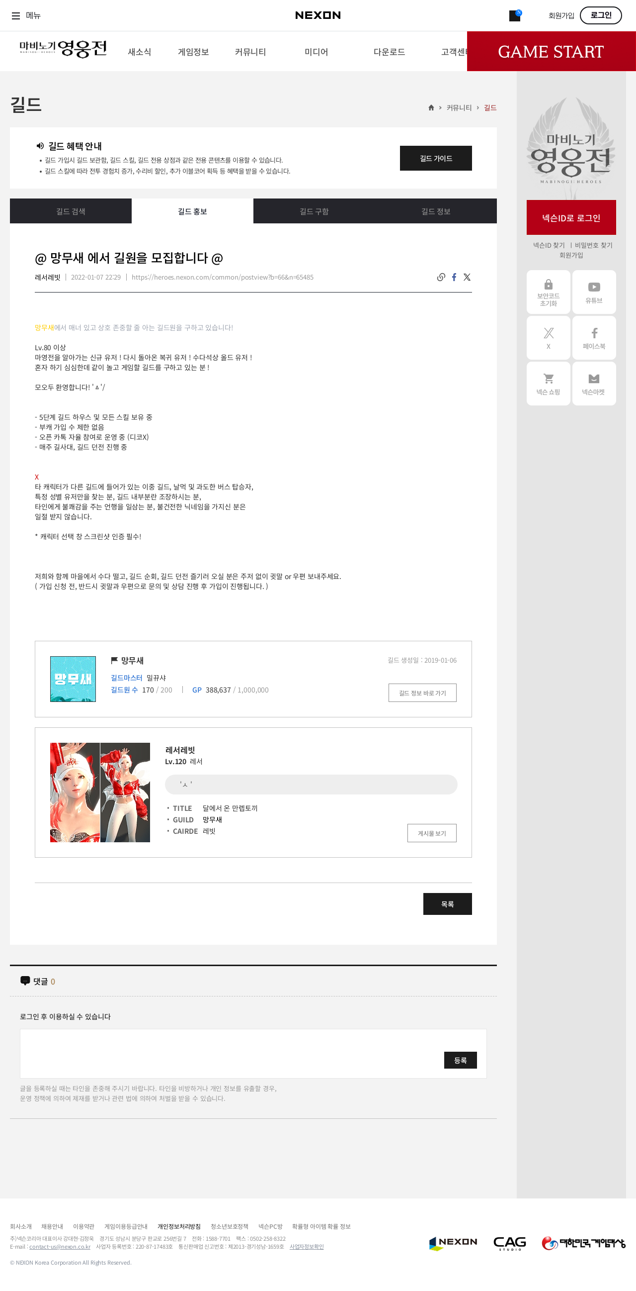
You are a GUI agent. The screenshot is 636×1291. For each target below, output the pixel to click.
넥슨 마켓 (594, 383)
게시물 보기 (432, 833)
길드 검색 (70, 211)
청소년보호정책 (229, 1226)
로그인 (601, 15)
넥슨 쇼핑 (548, 383)
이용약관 (83, 1226)
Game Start (551, 51)
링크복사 (441, 277)
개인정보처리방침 (179, 1226)
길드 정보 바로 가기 (422, 693)
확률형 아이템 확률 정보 (321, 1226)
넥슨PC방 (270, 1226)
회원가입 (561, 16)
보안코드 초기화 (548, 292)
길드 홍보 (192, 211)
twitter (467, 277)
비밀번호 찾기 (593, 245)
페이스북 (594, 338)
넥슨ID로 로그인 (571, 217)
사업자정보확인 (307, 1246)
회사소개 (20, 1226)
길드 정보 (436, 211)
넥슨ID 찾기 (549, 245)
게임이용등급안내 (126, 1226)
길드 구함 (314, 211)
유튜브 (594, 292)
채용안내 (52, 1226)
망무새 (212, 819)
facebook (454, 277)
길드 (490, 107)
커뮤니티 (459, 107)
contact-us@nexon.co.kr (59, 1246)
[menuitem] (139, 51)
